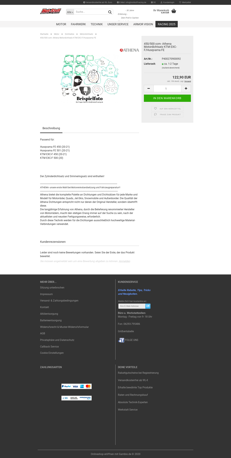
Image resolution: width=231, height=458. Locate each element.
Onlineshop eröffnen (102, 454)
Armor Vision (143, 24)
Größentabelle (126, 331)
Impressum (46, 294)
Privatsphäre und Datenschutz (57, 340)
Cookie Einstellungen (52, 352)
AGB (42, 333)
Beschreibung (51, 128)
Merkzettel (185, 2)
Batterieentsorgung (51, 320)
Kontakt (44, 307)
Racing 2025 (166, 24)
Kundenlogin (167, 2)
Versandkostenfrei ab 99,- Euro (97, 2)
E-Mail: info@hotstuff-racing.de (131, 2)
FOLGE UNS (128, 340)
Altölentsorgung (49, 313)
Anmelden (124, 261)
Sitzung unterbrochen (52, 287)
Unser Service (117, 24)
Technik (97, 24)
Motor (61, 24)
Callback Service (49, 346)
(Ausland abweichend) (171, 68)
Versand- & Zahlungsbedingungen (59, 300)
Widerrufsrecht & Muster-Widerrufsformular (64, 326)
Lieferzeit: (150, 63)
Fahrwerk (78, 24)
